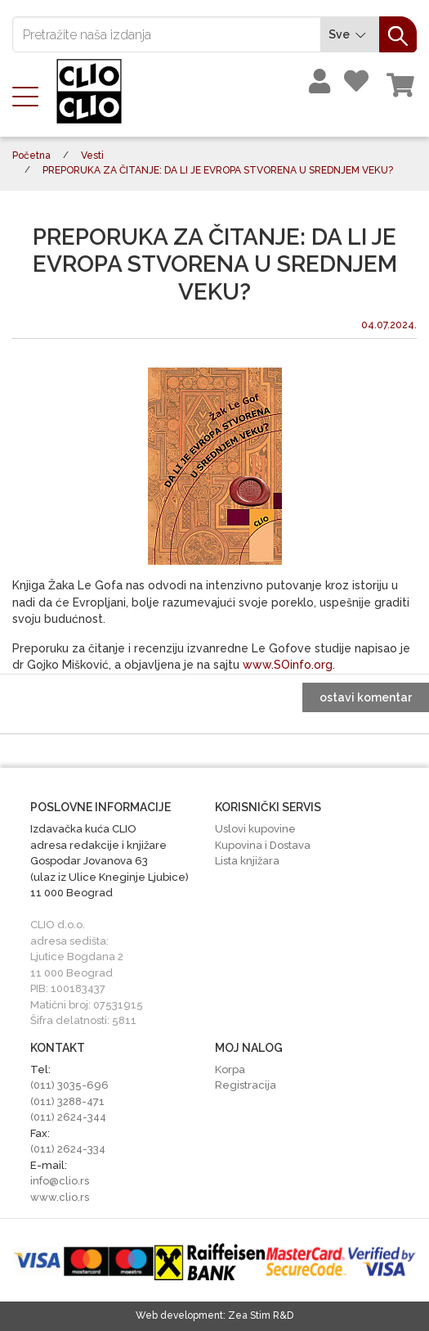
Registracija (245, 1085)
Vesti (92, 155)
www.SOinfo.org (288, 664)
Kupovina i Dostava (263, 845)
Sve (349, 35)
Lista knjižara (247, 861)
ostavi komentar (366, 697)
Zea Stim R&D (260, 1315)
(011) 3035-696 (69, 1085)
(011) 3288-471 (67, 1101)
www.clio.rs (59, 1197)
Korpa (230, 1069)
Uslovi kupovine (255, 829)
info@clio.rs (59, 1181)
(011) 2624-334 (67, 1149)
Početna (31, 155)
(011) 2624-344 (68, 1117)
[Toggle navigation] (30, 94)
